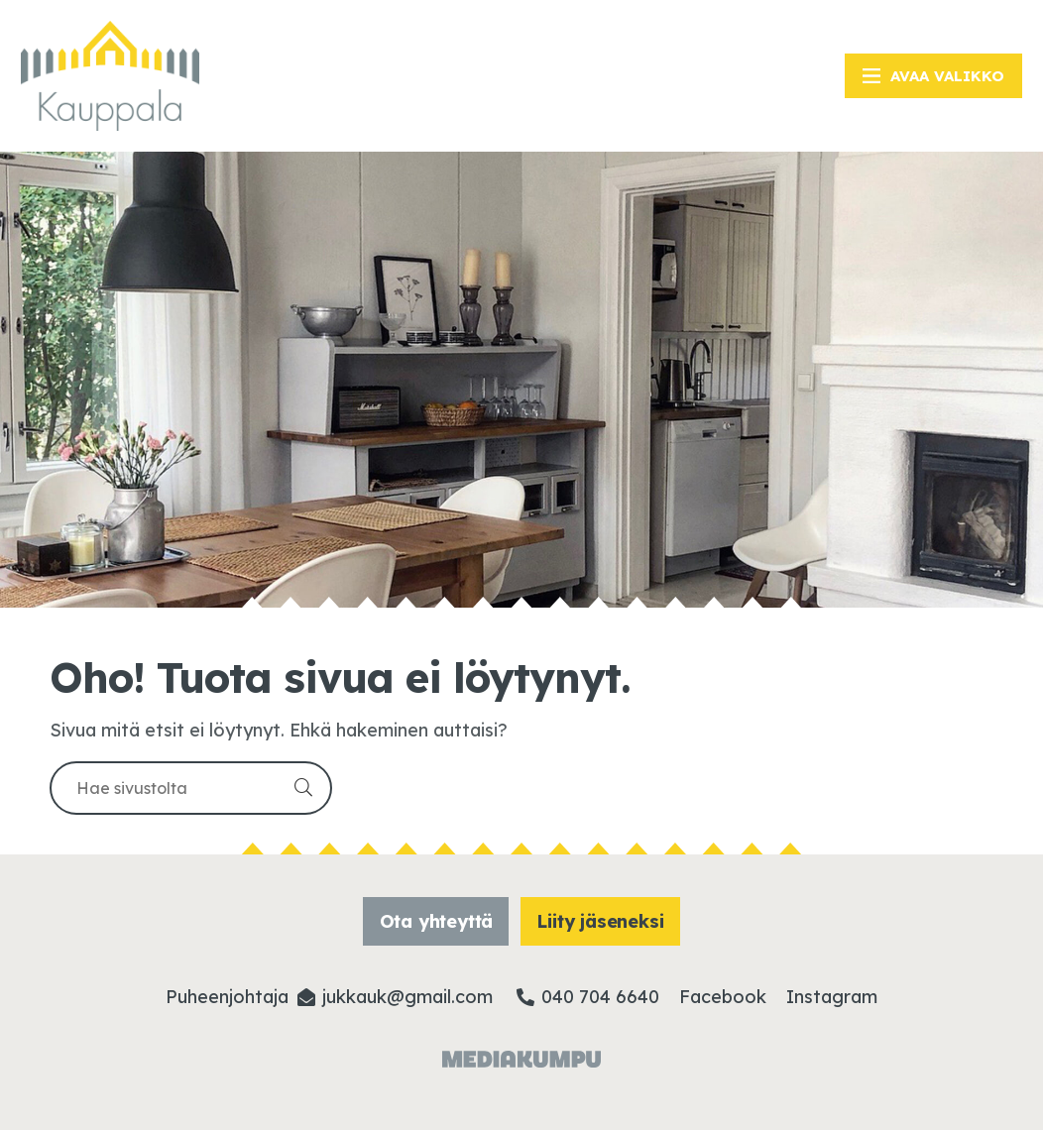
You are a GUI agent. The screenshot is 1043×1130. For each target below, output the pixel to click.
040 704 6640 (600, 996)
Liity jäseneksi (599, 921)
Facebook (722, 996)
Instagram (831, 996)
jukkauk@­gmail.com (407, 996)
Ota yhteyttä (437, 921)
